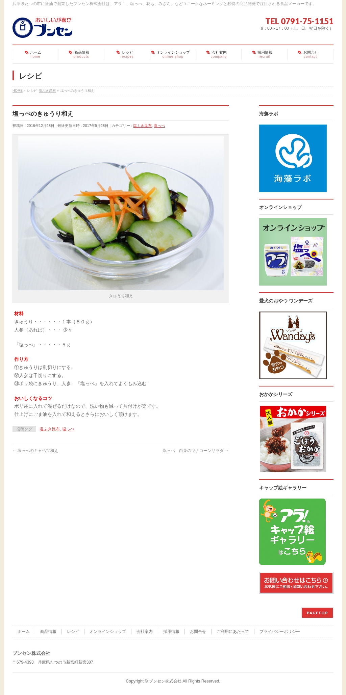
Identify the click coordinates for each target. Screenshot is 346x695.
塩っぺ (159, 126)
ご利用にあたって (233, 631)
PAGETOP (317, 613)
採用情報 (171, 631)
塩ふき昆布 (142, 126)
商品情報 (48, 631)
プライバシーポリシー (280, 631)
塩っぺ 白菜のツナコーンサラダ (196, 450)
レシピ (73, 631)
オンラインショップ (108, 631)
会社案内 (145, 631)
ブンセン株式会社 (165, 681)
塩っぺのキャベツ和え (35, 450)
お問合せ (198, 631)
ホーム (24, 631)
